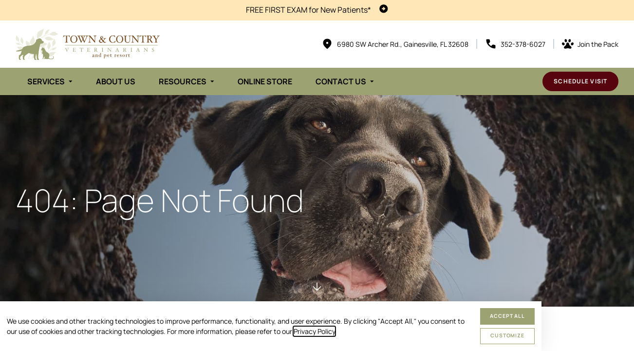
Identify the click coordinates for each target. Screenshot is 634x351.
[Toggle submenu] (71, 81)
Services (46, 81)
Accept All (507, 315)
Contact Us (341, 81)
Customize (507, 335)
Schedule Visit (580, 81)
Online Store (265, 81)
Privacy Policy (314, 331)
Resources (182, 81)
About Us (115, 81)
